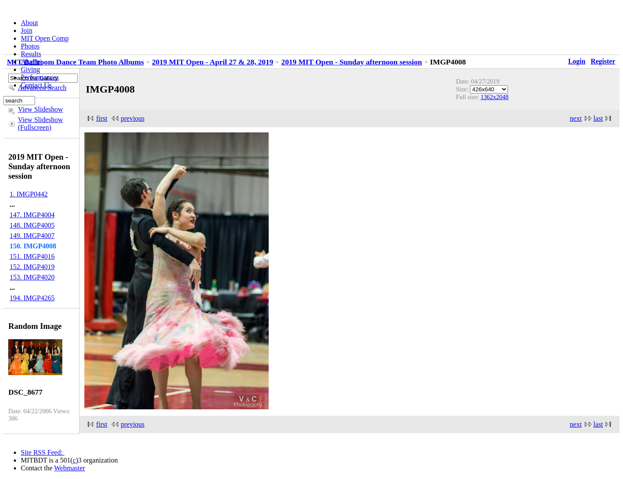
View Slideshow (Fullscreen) (40, 123)
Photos (30, 46)
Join (26, 30)
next (576, 118)
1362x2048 (495, 96)
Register (603, 61)
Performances (40, 77)
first (101, 118)
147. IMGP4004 (32, 215)
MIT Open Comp (45, 38)
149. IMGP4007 (32, 235)
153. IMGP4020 (32, 277)
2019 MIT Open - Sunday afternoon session (351, 62)
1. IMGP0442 (29, 194)
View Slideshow (40, 109)
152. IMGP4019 (32, 266)
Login (576, 61)
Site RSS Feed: (42, 452)
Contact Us (36, 85)
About (29, 22)
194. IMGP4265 (32, 298)
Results (31, 54)
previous (133, 118)
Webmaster (69, 468)
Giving (30, 69)
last (598, 118)
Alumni (31, 61)
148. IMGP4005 (32, 225)
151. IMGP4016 (32, 256)
